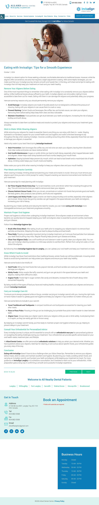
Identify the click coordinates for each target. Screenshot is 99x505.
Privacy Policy (59, 501)
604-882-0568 (76, 2)
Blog (55, 16)
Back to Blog (9, 372)
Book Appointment (84, 16)
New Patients (48, 16)
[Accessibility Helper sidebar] (2, 16)
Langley (12, 386)
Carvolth (47, 386)
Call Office (56, 21)
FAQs (68, 16)
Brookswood (85, 386)
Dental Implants (29, 16)
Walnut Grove (59, 386)
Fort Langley (36, 386)
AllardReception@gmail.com (18, 426)
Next (88, 372)
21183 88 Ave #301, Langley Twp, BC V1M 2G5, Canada (54, 3)
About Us (13, 16)
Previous (73, 372)
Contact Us (62, 16)
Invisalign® (39, 16)
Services (20, 16)
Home (6, 16)
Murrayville (72, 386)
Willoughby (23, 386)
